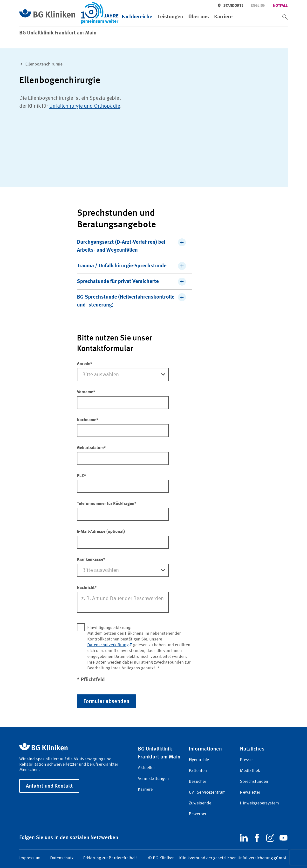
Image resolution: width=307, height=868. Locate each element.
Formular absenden (106, 701)
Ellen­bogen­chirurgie (39, 64)
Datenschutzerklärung (109, 645)
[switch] (285, 8)
